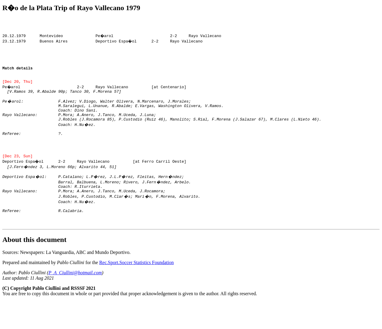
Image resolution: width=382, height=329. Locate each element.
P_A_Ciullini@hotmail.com (75, 300)
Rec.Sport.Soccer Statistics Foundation (136, 290)
